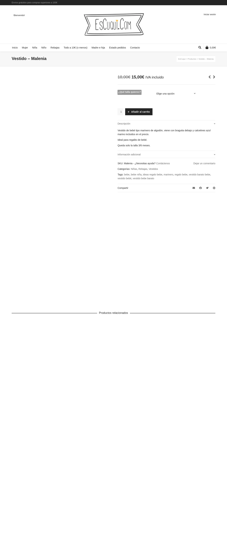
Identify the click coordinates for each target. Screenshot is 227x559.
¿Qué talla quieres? (129, 91)
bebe (127, 174)
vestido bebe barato (143, 178)
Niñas (134, 169)
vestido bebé (124, 178)
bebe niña (136, 174)
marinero (168, 174)
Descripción (124, 123)
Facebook (205, 3)
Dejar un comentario (204, 163)
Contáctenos (163, 163)
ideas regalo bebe (152, 174)
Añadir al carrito (140, 111)
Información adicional (129, 154)
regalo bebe (181, 174)
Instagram (215, 3)
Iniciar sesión (210, 14)
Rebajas (142, 169)
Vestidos (153, 169)
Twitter (210, 3)
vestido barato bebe (199, 174)
